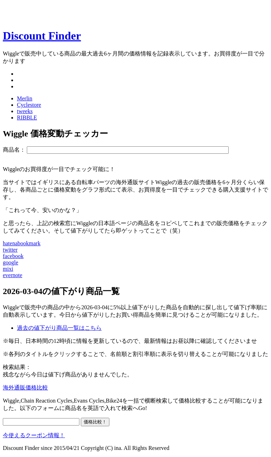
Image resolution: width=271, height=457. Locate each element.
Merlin (24, 98)
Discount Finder (42, 35)
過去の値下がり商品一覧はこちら (59, 328)
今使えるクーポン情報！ (34, 435)
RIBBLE (27, 118)
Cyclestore (29, 105)
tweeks (24, 111)
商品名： (14, 150)
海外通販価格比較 (25, 388)
